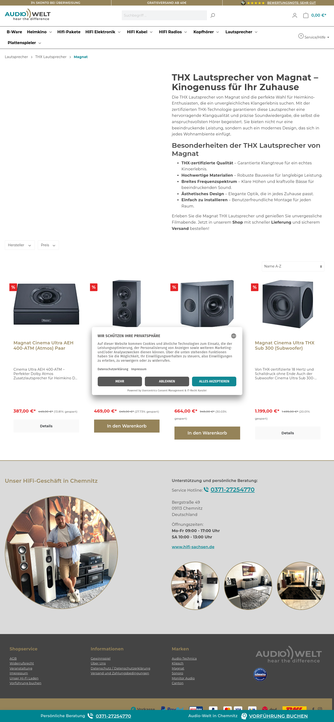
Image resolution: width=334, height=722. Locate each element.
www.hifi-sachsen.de (193, 547)
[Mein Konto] (294, 15)
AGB (13, 658)
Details (46, 426)
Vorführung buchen (25, 683)
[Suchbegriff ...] (164, 15)
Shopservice (24, 648)
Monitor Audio (183, 678)
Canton (178, 683)
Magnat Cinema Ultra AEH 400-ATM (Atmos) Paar (43, 345)
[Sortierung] (293, 266)
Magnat (178, 668)
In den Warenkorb (127, 425)
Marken (180, 648)
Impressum (19, 673)
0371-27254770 (233, 489)
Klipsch (178, 663)
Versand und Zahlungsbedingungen (120, 673)
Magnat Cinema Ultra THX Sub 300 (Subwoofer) (285, 345)
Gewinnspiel (100, 658)
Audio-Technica (184, 658)
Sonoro (177, 673)
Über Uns (98, 663)
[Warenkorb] (314, 15)
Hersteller (20, 244)
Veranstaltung (21, 668)
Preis (48, 244)
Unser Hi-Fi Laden (24, 678)
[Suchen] (212, 15)
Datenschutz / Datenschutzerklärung (120, 668)
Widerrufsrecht (22, 663)
